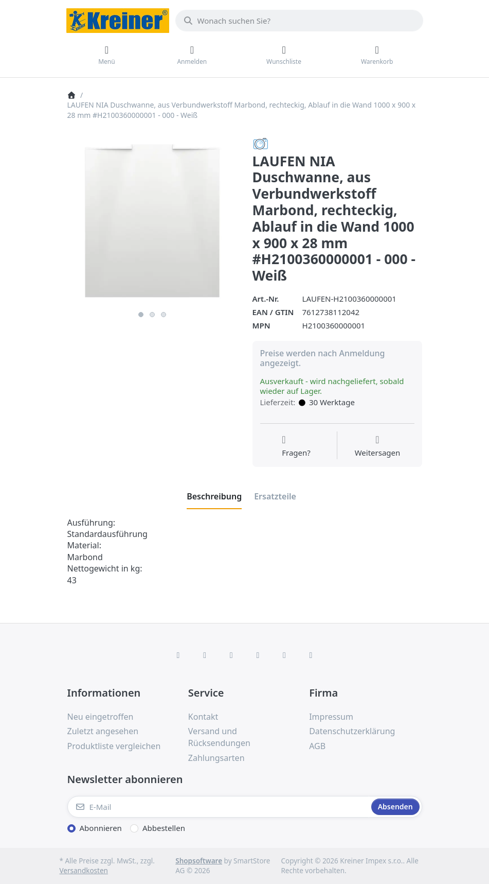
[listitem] (152, 221)
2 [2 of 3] (152, 314)
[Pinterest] (311, 655)
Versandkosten (84, 870)
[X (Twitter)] (204, 655)
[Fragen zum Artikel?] (296, 446)
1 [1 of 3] (140, 314)
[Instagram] (231, 655)
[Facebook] (178, 655)
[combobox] (299, 20)
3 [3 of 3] (163, 314)
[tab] (214, 496)
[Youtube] (284, 655)
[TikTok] (258, 655)
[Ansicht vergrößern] (152, 221)
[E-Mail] (218, 807)
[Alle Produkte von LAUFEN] (260, 143)
